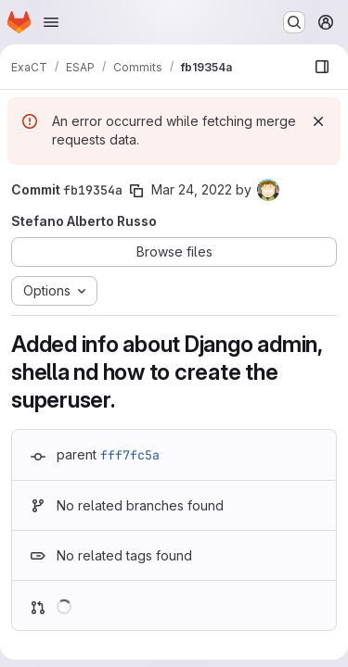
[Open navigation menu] (51, 22)
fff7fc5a (130, 455)
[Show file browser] (322, 67)
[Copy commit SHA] (136, 191)
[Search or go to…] (294, 22)
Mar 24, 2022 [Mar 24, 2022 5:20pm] (191, 189)
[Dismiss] (318, 121)
